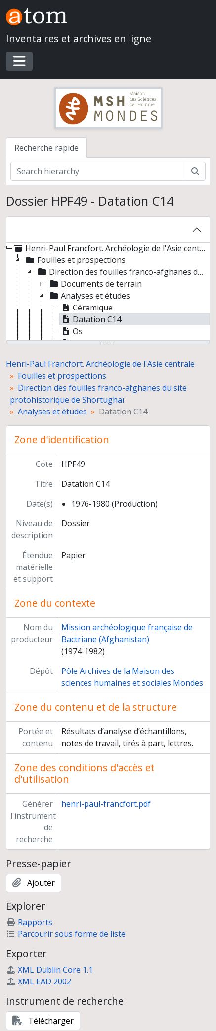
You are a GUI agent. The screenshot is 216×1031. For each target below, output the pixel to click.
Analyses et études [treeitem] (89, 296)
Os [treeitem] (71, 331)
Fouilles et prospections (62, 375)
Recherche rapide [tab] (46, 147)
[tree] (108, 292)
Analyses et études (52, 411)
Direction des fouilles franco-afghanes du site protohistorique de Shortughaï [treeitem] (122, 272)
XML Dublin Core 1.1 (49, 969)
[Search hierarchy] (97, 171)
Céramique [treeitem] (86, 307)
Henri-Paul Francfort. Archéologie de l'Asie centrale (100, 364)
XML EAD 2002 (38, 981)
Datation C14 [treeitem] (90, 319)
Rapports (29, 922)
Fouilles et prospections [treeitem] (75, 260)
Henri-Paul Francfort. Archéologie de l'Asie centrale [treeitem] (110, 248)
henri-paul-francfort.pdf (106, 803)
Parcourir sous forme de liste (66, 933)
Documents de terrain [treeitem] (95, 284)
